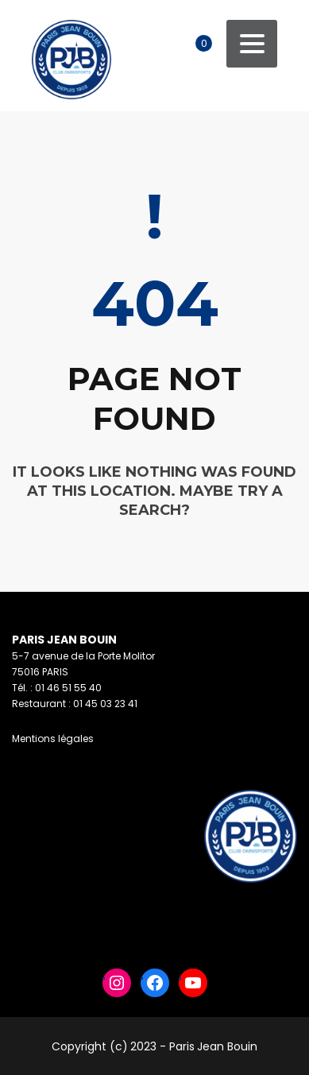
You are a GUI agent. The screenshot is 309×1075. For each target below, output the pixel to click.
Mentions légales (53, 738)
